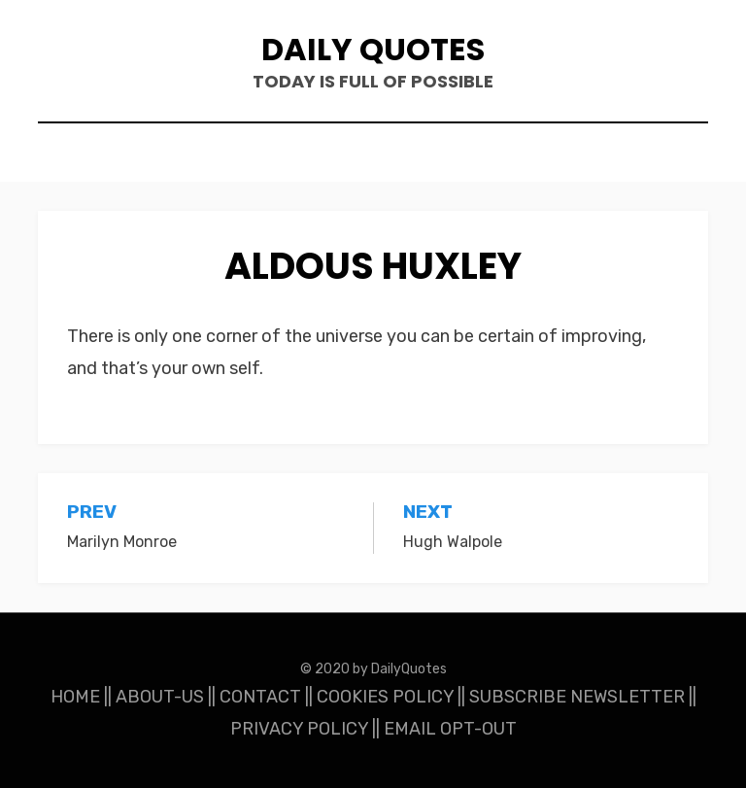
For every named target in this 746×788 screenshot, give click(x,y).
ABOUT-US (160, 696)
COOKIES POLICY (385, 696)
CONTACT (260, 696)
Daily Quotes (373, 49)
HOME (75, 696)
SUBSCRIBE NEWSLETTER (577, 696)
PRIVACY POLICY (299, 728)
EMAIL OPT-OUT (450, 728)
